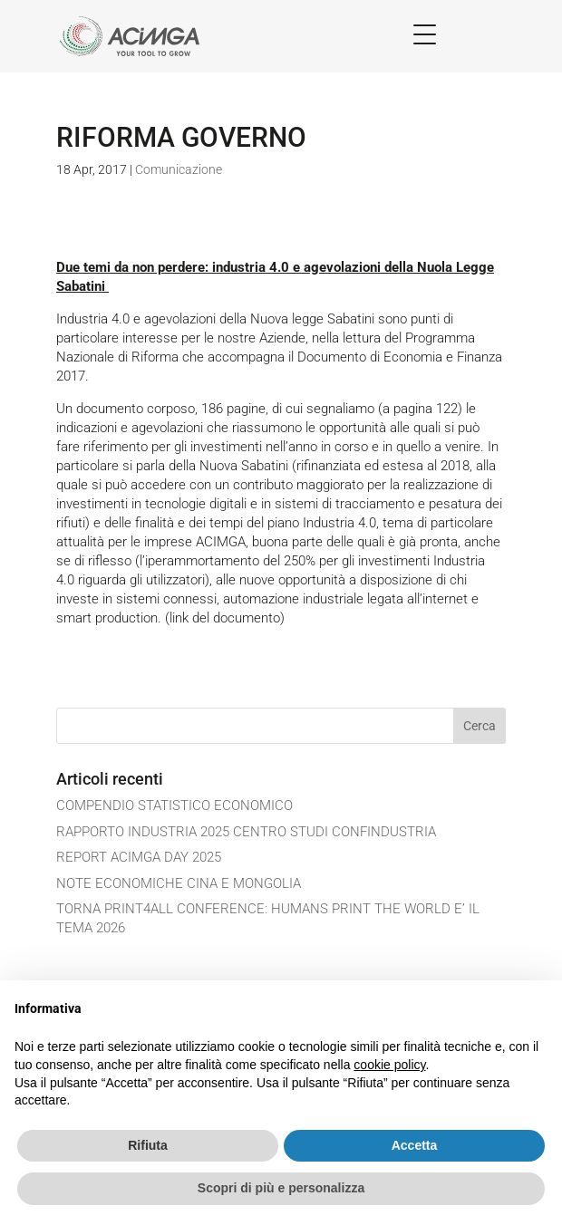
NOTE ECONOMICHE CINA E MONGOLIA (178, 883)
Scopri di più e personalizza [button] (281, 1188)
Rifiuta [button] (148, 1145)
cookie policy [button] (389, 1064)
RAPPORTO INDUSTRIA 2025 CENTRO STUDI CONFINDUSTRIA (246, 832)
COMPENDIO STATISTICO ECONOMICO (174, 805)
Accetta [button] (415, 1145)
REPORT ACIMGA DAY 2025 (138, 857)
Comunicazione (178, 169)
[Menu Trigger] (425, 34)
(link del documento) (225, 618)
